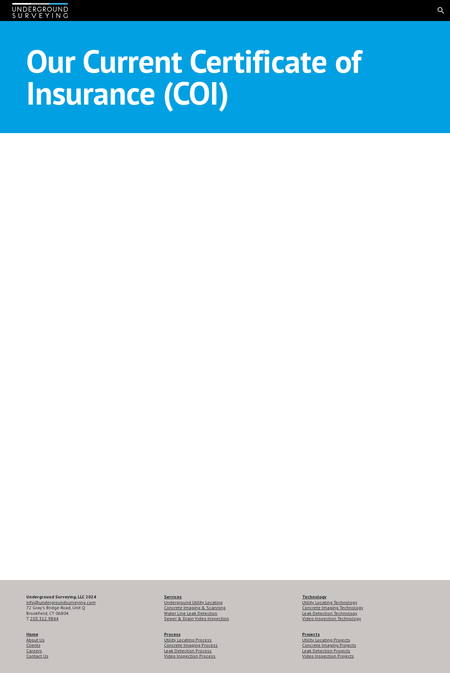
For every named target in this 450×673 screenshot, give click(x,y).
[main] (225, 77)
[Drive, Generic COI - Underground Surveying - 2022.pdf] (225, 356)
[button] (441, 10)
